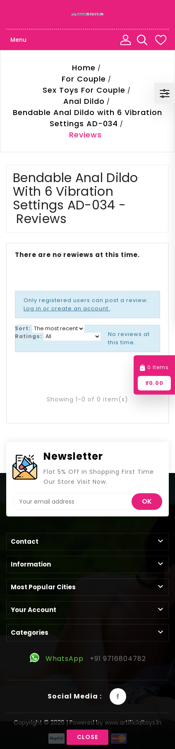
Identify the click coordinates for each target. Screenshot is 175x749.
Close (87, 737)
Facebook (118, 696)
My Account (125, 39)
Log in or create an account (67, 308)
